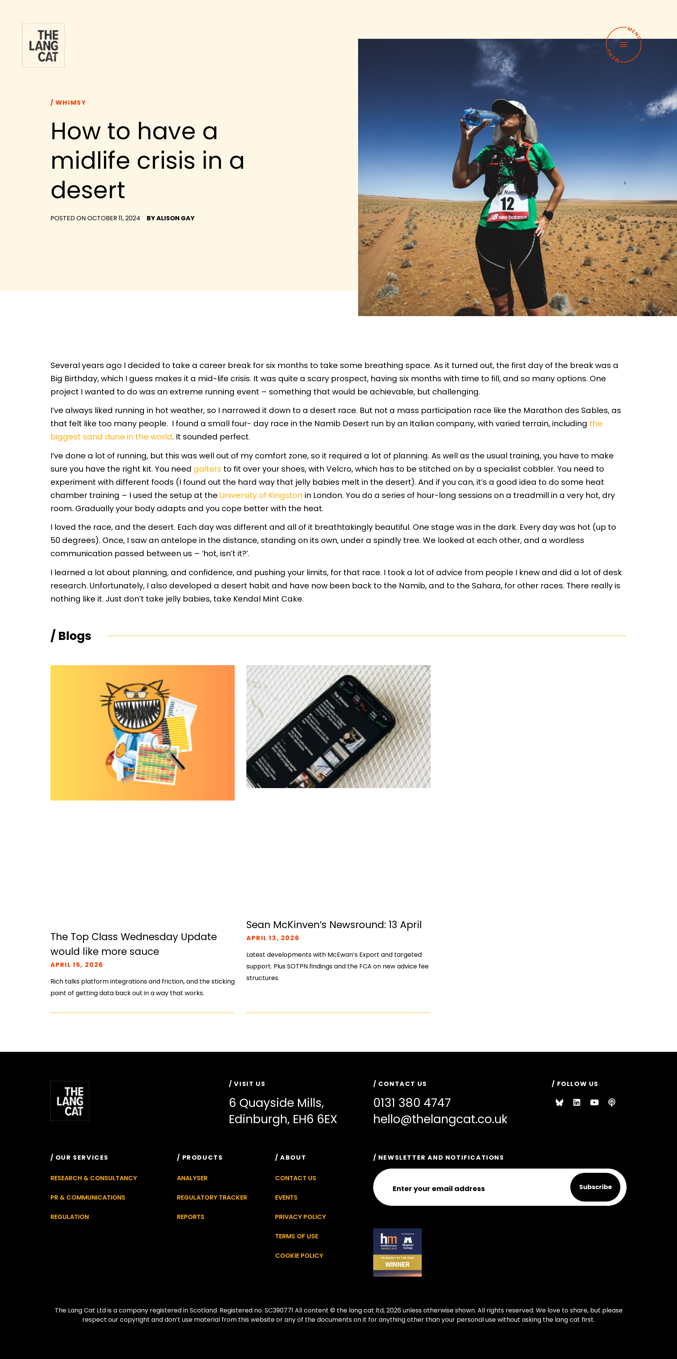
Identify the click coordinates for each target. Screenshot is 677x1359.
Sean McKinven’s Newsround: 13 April (334, 925)
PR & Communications (87, 1197)
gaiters (208, 468)
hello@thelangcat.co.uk (440, 1119)
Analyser (192, 1178)
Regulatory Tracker (212, 1197)
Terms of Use (296, 1236)
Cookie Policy (299, 1255)
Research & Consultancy (93, 1178)
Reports (190, 1216)
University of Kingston (261, 495)
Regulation (69, 1216)
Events (286, 1197)
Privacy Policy (300, 1216)
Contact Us (295, 1178)
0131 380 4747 (412, 1103)
